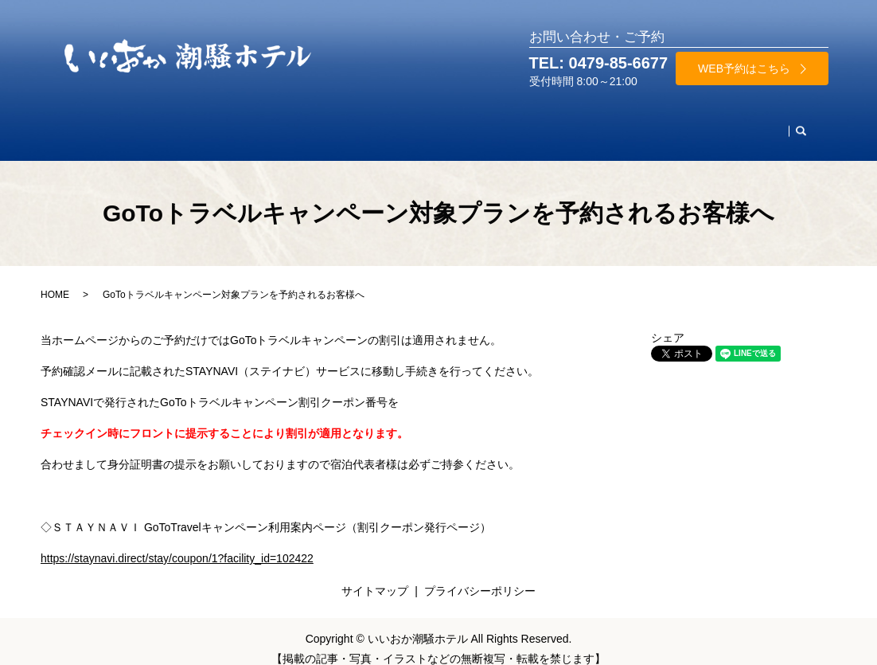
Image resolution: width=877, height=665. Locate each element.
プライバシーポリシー (480, 575)
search (807, 125)
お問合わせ (750, 124)
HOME (92, 124)
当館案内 (610, 124)
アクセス (677, 124)
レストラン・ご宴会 (293, 124)
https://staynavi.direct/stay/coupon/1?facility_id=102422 (177, 543)
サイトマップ (374, 575)
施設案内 (543, 124)
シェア (667, 322)
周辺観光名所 (465, 124)
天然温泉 (387, 124)
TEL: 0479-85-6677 (598, 63)
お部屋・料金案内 (175, 124)
